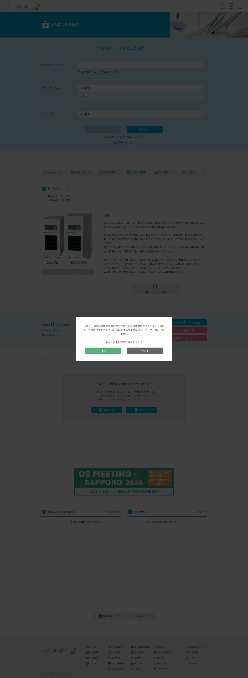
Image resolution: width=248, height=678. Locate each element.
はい (103, 350)
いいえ (145, 350)
